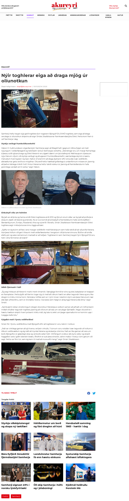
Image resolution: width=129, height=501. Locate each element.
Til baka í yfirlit (9, 393)
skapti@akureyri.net (24, 86)
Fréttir (5, 496)
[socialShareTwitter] (94, 393)
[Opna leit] (126, 6)
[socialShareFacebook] (88, 393)
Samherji (16, 496)
